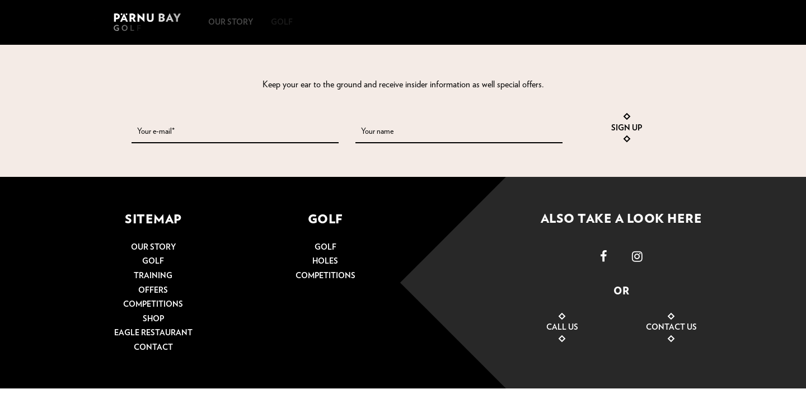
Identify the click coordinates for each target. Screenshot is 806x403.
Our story (153, 247)
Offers (153, 290)
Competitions (153, 304)
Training (153, 276)
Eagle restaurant (153, 333)
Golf (153, 261)
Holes (325, 261)
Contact (153, 348)
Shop (153, 319)
